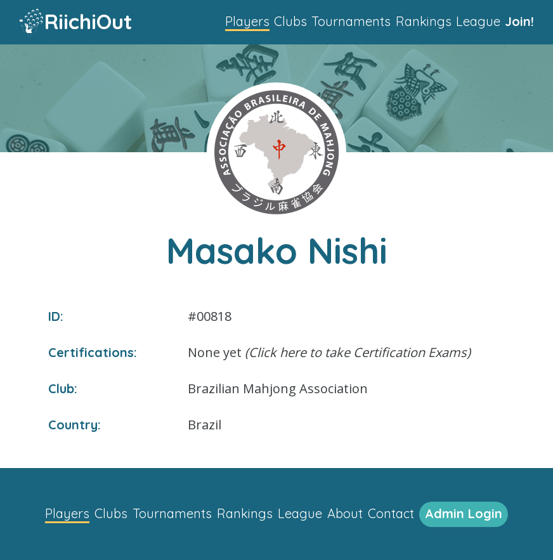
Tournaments (351, 21)
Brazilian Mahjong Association (278, 388)
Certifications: (92, 352)
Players (247, 21)
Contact (391, 513)
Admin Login (463, 513)
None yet (329, 352)
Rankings (424, 21)
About (345, 513)
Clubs (290, 21)
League (478, 21)
